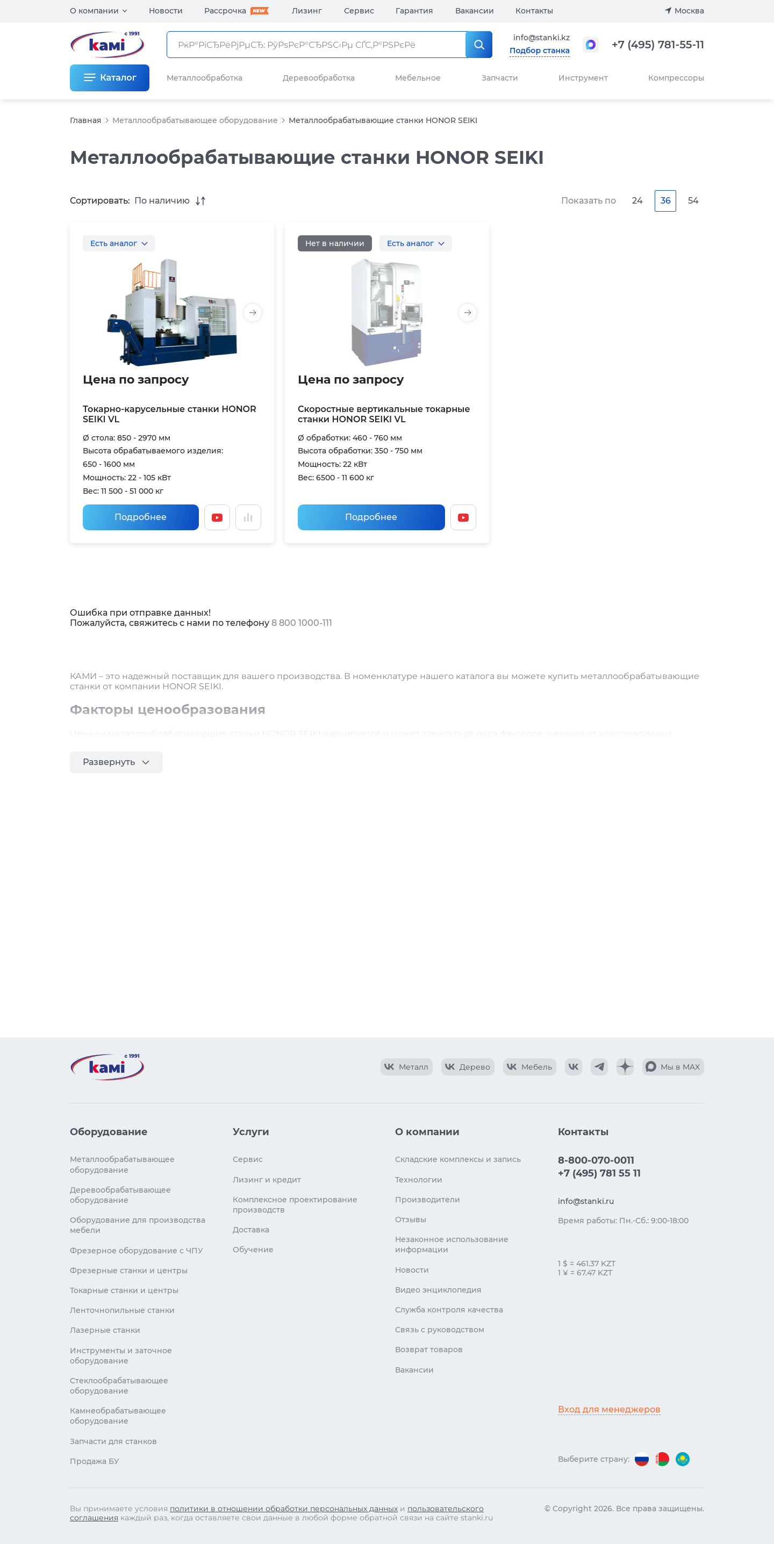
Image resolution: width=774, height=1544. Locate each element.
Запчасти (500, 78)
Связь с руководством (439, 1329)
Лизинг (307, 11)
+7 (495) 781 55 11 (599, 1173)
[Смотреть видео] (217, 517)
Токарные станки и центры (124, 1290)
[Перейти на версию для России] (642, 1459)
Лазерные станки (105, 1330)
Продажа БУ (94, 1461)
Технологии (418, 1180)
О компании (94, 11)
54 (693, 201)
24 (637, 201)
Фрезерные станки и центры (129, 1270)
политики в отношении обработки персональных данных (284, 1508)
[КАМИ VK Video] (407, 1067)
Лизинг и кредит (267, 1180)
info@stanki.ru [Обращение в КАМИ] (586, 1201)
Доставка (251, 1230)
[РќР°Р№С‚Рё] (478, 44)
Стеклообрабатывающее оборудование (119, 1386)
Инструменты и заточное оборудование (121, 1356)
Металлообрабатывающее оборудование (195, 120)
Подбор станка (540, 50)
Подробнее (140, 517)
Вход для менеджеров (609, 1409)
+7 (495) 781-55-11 (658, 44)
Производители (427, 1199)
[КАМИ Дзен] (625, 1067)
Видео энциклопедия (438, 1290)
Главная (86, 120)
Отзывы (410, 1219)
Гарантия (414, 11)
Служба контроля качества (449, 1310)
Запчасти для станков (113, 1441)
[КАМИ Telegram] (599, 1067)
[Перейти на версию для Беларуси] (662, 1459)
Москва (689, 11)
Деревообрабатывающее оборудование (120, 1195)
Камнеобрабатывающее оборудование (118, 1416)
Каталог (118, 78)
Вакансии (474, 11)
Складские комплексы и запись (458, 1159)
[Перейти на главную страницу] (107, 1067)
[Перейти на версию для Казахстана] (683, 1459)
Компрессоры (676, 78)
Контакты (534, 11)
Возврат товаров (429, 1349)
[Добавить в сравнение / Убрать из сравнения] (248, 517)
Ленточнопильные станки (122, 1310)
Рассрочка (225, 11)
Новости (166, 11)
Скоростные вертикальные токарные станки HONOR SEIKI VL (384, 414)
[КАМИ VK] (573, 1067)
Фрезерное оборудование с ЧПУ (136, 1251)
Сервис (359, 11)
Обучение (253, 1249)
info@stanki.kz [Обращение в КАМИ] (541, 37)
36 (666, 201)
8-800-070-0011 (596, 1160)
